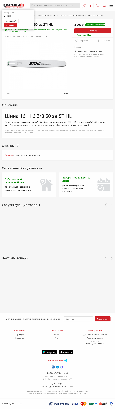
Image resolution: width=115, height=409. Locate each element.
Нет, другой (11, 21)
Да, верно (10, 25)
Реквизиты (19, 338)
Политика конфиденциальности (95, 342)
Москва (77, 47)
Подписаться (102, 319)
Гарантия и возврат (95, 338)
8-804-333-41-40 (57, 373)
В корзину (92, 31)
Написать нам (56, 360)
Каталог (57, 334)
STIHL (44, 36)
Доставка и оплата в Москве (95, 334)
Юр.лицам (20, 334)
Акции (57, 338)
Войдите (9, 155)
